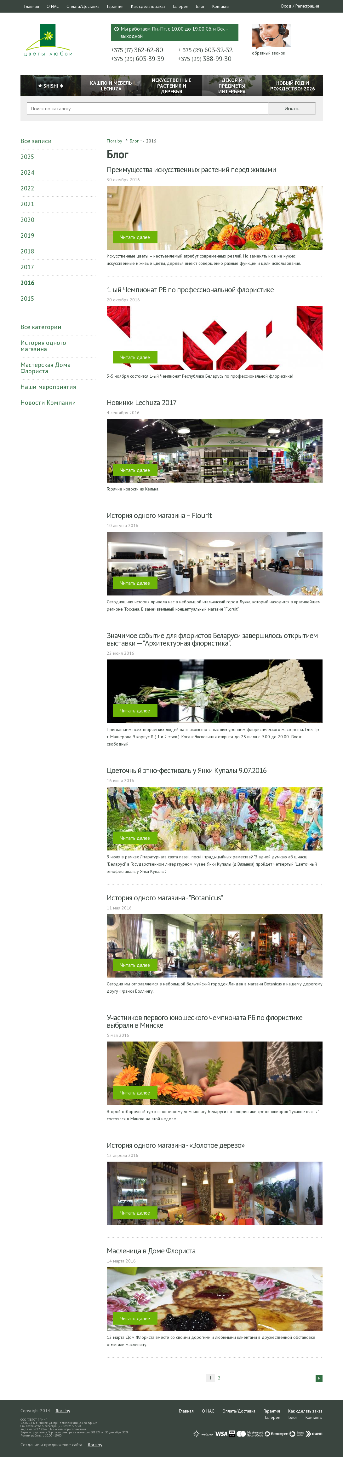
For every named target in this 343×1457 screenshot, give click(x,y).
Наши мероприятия (48, 387)
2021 (27, 204)
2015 (27, 298)
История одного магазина (43, 346)
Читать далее (135, 237)
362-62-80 (137, 49)
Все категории (40, 327)
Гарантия (115, 6)
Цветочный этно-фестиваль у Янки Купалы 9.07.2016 (187, 770)
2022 (27, 188)
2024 (27, 172)
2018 (27, 251)
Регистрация (307, 6)
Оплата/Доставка (83, 6)
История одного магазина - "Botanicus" (165, 898)
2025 (27, 157)
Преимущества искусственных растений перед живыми (191, 169)
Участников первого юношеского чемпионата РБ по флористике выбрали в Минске (204, 1021)
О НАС (53, 6)
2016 (27, 283)
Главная (31, 6)
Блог (200, 6)
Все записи (36, 141)
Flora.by (114, 141)
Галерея (180, 6)
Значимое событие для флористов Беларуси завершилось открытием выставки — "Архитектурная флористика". (212, 639)
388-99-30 (205, 58)
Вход (286, 6)
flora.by (63, 1410)
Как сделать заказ (148, 6)
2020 (27, 220)
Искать (292, 108)
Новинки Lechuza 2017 (142, 402)
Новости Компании (48, 402)
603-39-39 (137, 58)
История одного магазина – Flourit (159, 515)
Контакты (220, 6)
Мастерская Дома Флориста (45, 368)
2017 (27, 267)
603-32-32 (205, 49)
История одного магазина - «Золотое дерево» (175, 1145)
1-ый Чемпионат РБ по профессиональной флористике (190, 289)
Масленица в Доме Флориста (151, 1251)
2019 (27, 235)
